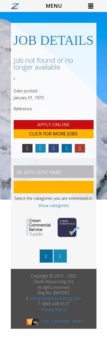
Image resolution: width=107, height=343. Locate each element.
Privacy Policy (53, 309)
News (77, 321)
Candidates (61, 321)
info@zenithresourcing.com (56, 298)
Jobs (45, 321)
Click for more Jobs (53, 134)
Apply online (53, 124)
